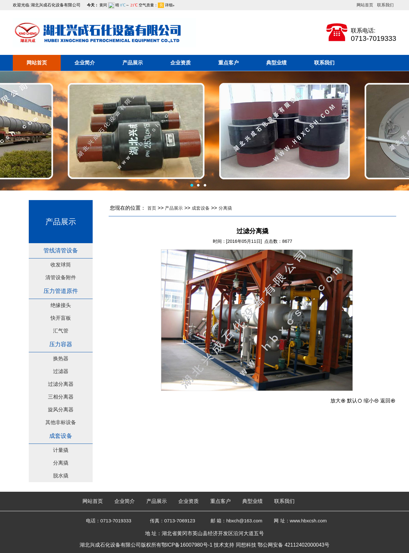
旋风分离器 (60, 409)
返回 (388, 400)
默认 (354, 400)
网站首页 (365, 5)
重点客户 (228, 62)
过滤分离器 (60, 384)
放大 (338, 400)
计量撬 (60, 450)
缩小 (371, 400)
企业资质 (180, 62)
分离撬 (60, 463)
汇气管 (60, 330)
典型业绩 (276, 62)
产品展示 (132, 62)
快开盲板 (60, 318)
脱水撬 (60, 475)
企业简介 (84, 62)
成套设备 (201, 208)
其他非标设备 (60, 422)
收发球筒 (60, 264)
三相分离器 (60, 397)
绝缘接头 (60, 305)
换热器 (60, 358)
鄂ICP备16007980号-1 (186, 545)
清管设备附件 (60, 277)
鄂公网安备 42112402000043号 (293, 545)
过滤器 (60, 371)
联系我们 (385, 5)
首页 (151, 208)
